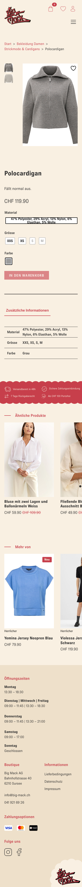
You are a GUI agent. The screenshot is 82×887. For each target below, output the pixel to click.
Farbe (9, 253)
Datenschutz (53, 781)
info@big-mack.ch (17, 795)
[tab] (27, 310)
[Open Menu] (73, 22)
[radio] (41, 220)
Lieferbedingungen (57, 774)
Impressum (52, 789)
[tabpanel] (41, 342)
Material (11, 212)
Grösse (10, 232)
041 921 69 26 (14, 802)
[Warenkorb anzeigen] (49, 8)
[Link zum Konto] (63, 8)
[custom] (8, 852)
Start (7, 44)
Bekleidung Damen (30, 44)
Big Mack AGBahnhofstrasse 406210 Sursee (18, 778)
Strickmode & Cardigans (22, 49)
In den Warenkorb (26, 275)
